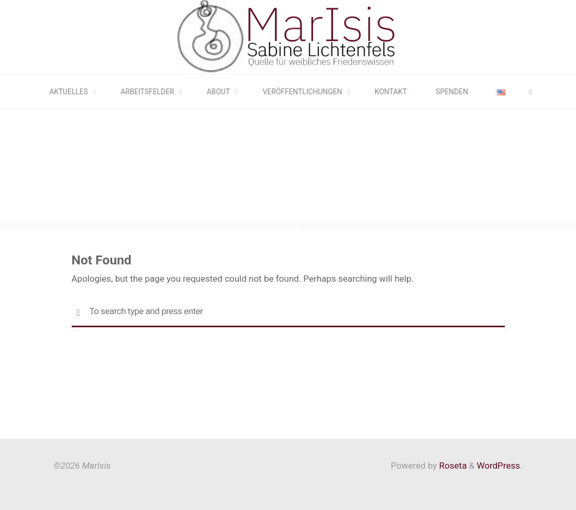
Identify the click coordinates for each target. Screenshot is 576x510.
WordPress (498, 465)
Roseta (452, 465)
